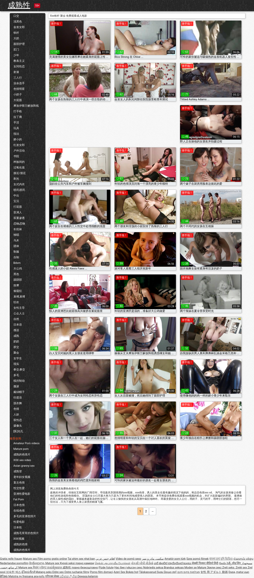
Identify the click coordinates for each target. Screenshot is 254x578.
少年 (16, 55)
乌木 (16, 240)
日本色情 (19, 505)
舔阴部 (17, 279)
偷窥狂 (17, 291)
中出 (16, 195)
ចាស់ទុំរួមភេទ (55, 567)
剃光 (16, 178)
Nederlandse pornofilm (14, 563)
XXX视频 (18, 538)
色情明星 (19, 89)
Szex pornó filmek (197, 558)
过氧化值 (19, 167)
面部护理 (19, 44)
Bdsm (17, 263)
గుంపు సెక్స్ (225, 563)
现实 (16, 364)
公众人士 (19, 313)
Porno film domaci (101, 572)
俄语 (16, 330)
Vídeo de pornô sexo (128, 558)
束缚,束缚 (19, 296)
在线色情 (19, 510)
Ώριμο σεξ (170, 572)
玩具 (16, 128)
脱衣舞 (17, 403)
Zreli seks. (229, 567)
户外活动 (19, 150)
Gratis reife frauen (11, 558)
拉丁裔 (17, 117)
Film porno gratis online (52, 558)
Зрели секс (214, 567)
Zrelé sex (242, 567)
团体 (16, 246)
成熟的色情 (20, 544)
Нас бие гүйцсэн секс (128, 567)
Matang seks (44, 572)
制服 (16, 251)
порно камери (84, 563)
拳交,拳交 (19, 369)
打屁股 (17, 206)
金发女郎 (19, 27)
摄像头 (17, 425)
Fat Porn (18, 499)
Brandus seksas (174, 567)
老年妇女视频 (21, 477)
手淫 (16, 122)
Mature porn (21, 449)
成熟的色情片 (21, 454)
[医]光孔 (18, 431)
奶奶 (16, 341)
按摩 (16, 285)
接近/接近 (19, 173)
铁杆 (16, 32)
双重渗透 (19, 218)
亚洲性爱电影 (21, 493)
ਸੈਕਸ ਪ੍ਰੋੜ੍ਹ (40, 567)
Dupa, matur (236, 572)
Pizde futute (106, 567)
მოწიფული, (37, 563)
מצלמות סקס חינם (188, 572)
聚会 (16, 352)
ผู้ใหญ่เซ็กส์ (29, 572)
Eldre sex (58, 572)
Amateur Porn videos (26, 443)
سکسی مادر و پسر (153, 558)
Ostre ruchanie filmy (76, 572)
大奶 (16, 38)
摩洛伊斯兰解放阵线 (26, 105)
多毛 (16, 375)
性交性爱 (19, 488)
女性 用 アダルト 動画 (214, 572)
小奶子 (17, 94)
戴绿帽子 (19, 392)
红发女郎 (19, 145)
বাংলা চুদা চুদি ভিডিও (221, 558)
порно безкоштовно (85, 567)
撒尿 (16, 386)
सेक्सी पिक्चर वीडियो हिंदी (205, 563)
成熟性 (19, 5)
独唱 (16, 235)
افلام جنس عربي (105, 558)
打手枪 (17, 111)
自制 (16, 257)
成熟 (16, 336)
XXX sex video (22, 460)
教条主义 (19, 60)
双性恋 (17, 420)
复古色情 (19, 482)
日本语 (17, 324)
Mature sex (30, 558)
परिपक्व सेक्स (52, 576)
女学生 (17, 358)
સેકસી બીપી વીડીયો (142, 563)
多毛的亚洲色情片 (24, 516)
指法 (16, 133)
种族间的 (19, 162)
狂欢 (16, 302)
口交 (16, 16)
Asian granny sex (24, 465)
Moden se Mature (195, 567)
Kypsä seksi (67, 563)
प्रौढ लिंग (236, 563)
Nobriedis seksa (153, 567)
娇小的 (17, 139)
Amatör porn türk (175, 558)
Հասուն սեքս (243, 558)
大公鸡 (17, 268)
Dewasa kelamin (87, 576)
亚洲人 (17, 212)
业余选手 (19, 83)
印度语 (17, 397)
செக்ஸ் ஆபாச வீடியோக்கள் (112, 563)
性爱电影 (19, 522)
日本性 (17, 527)
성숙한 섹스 (13, 572)
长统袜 (17, 229)
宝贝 (16, 201)
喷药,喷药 (19, 190)
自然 (16, 319)
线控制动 (19, 380)
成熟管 (17, 471)
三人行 (17, 77)
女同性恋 (19, 66)
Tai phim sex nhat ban (81, 558)
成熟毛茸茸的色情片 (26, 533)
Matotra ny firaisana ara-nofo (26, 576)
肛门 (16, 49)
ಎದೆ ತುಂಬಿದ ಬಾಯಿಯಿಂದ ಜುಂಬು (173, 563)
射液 (16, 72)
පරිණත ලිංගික (68, 576)
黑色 (16, 274)
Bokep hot (132, 572)
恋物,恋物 (19, 223)
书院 (16, 156)
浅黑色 (17, 21)
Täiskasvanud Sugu (151, 572)
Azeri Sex (120, 572)
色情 (16, 409)
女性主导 (19, 307)
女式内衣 (19, 184)
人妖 (16, 414)
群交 (16, 347)
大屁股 (17, 100)
